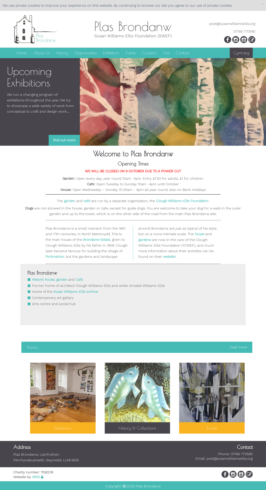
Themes (137, 347)
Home (21, 52)
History (62, 52)
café (87, 201)
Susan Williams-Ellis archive (76, 292)
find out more (64, 140)
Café (79, 280)
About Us (41, 52)
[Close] (262, 4)
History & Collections (137, 428)
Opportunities (85, 52)
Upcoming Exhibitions (29, 77)
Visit (166, 52)
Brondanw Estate (96, 240)
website (169, 257)
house (199, 234)
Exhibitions (111, 52)
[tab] (136, 347)
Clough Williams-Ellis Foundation (182, 201)
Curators (149, 52)
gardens (144, 240)
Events (131, 52)
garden (69, 201)
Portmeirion (55, 257)
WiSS (36, 477)
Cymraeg (241, 52)
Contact (182, 52)
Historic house (43, 280)
